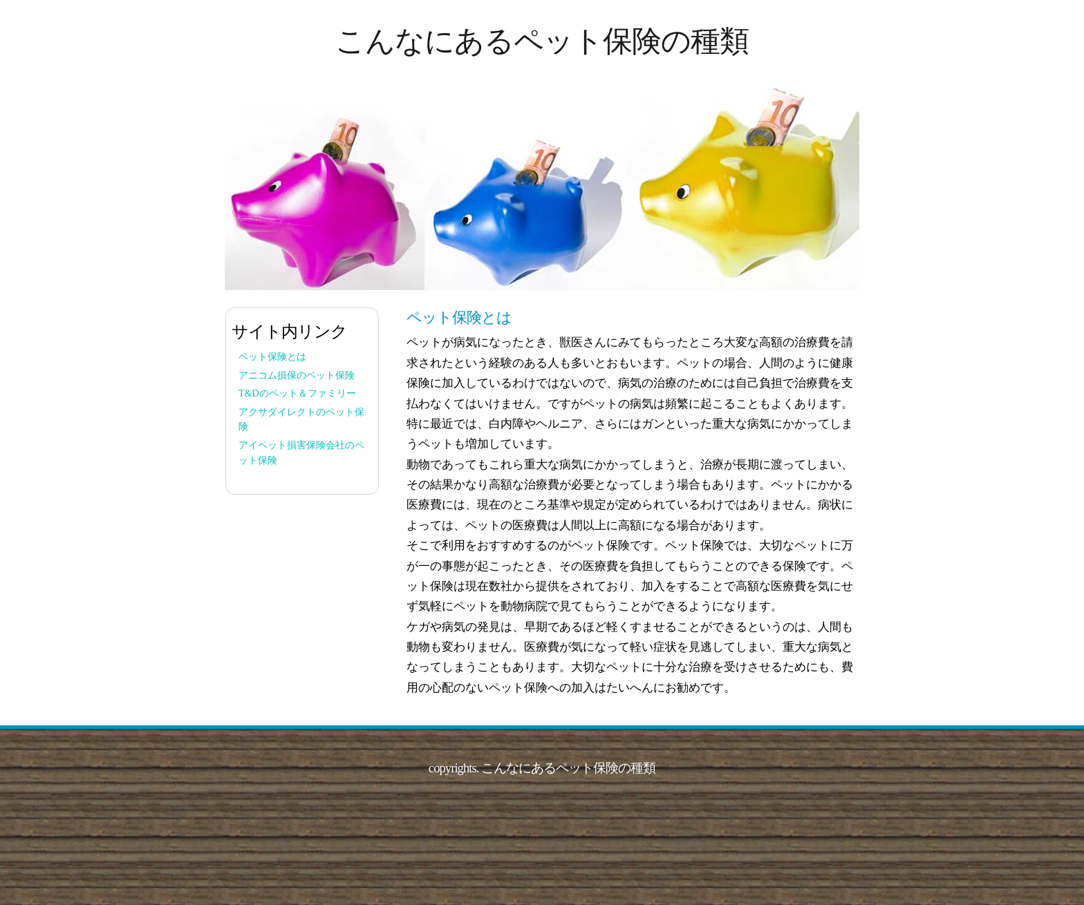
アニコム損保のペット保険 (297, 375)
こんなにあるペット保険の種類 (542, 41)
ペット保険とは (272, 357)
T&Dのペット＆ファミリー (297, 393)
